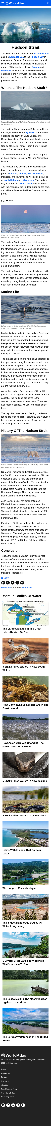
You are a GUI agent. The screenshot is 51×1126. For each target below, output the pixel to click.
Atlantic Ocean (41, 53)
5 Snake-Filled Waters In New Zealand (24, 781)
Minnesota (28, 180)
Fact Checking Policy (9, 1089)
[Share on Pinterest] (17, 583)
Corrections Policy (8, 1093)
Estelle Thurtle (6, 587)
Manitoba (6, 70)
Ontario (36, 67)
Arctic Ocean (26, 183)
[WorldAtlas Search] (48, 3)
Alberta (22, 173)
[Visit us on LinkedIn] (23, 1105)
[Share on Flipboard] (3, 583)
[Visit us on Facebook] (8, 1105)
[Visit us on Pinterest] (18, 1105)
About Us (4, 1085)
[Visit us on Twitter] (13, 1105)
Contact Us (5, 1073)
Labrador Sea (16, 57)
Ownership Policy (7, 1097)
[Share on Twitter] (12, 583)
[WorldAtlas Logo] (16, 3)
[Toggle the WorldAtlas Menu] (2, 3)
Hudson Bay (37, 57)
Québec (30, 132)
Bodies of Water (27, 587)
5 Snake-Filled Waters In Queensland (24, 815)
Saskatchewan (35, 173)
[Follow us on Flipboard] (3, 1105)
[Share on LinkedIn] (22, 583)
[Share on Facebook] (8, 583)
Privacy (4, 1077)
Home (3, 1069)
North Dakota (11, 180)
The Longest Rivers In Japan (19, 888)
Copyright (4, 1081)
